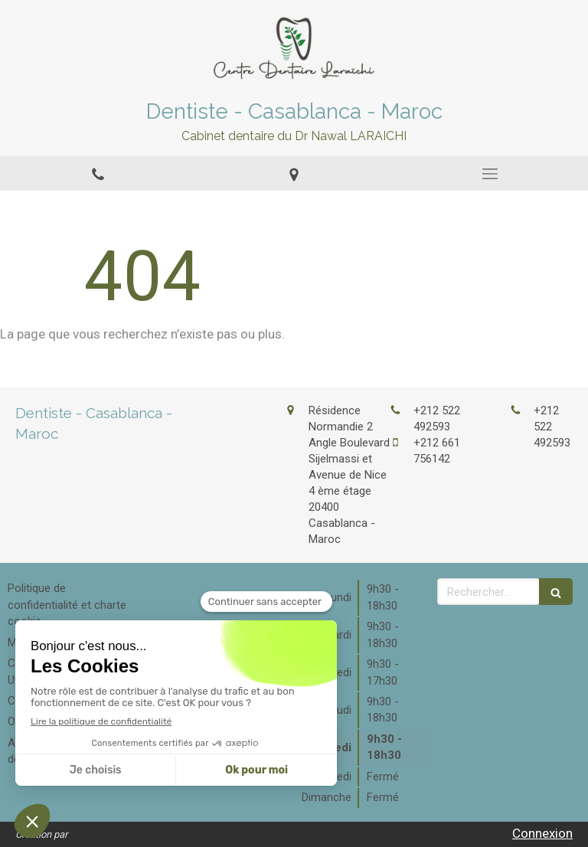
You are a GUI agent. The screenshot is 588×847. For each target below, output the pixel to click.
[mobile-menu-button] (490, 174)
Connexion (542, 833)
